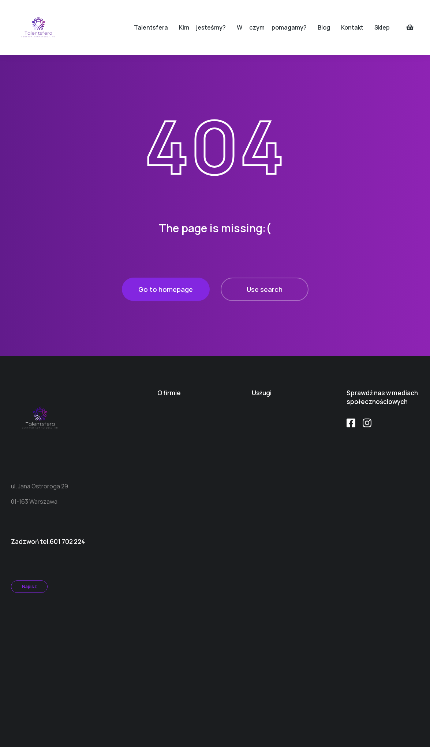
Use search (265, 289)
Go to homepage (165, 289)
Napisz (29, 586)
